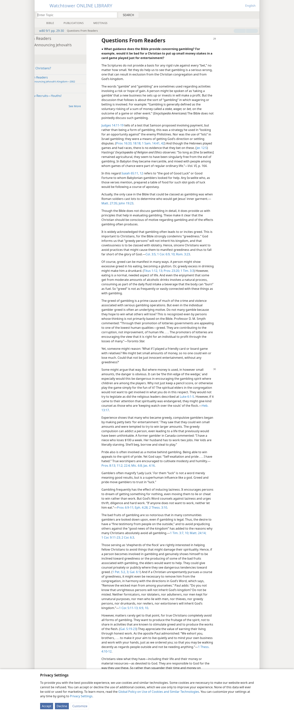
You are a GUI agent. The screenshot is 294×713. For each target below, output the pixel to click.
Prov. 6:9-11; (173, 512)
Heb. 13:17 (161, 415)
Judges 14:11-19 (145, 125)
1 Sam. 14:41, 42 (185, 143)
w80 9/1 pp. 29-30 (49, 31)
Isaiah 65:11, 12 (165, 178)
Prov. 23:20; (216, 275)
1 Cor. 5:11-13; (161, 612)
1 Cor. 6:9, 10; (198, 259)
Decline (62, 706)
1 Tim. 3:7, (216, 537)
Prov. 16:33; (156, 143)
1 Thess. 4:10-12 (148, 656)
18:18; (169, 143)
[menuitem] (255, 15)
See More (109, 106)
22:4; (174, 470)
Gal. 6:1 (166, 576)
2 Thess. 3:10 (205, 512)
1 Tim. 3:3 (232, 275)
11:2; (167, 470)
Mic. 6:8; (184, 470)
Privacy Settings (81, 696)
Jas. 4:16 (196, 470)
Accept (46, 706)
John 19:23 (174, 208)
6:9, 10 (176, 612)
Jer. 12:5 (234, 148)
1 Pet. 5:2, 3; (153, 576)
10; (225, 537)
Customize (79, 706)
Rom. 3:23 (215, 259)
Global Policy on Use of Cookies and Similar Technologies (158, 692)
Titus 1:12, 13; (198, 275)
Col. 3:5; (183, 259)
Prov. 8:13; (156, 470)
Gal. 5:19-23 (170, 633)
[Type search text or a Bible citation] (75, 15)
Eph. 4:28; (189, 512)
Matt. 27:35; (158, 208)
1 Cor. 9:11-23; (152, 542)
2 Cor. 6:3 (169, 542)
